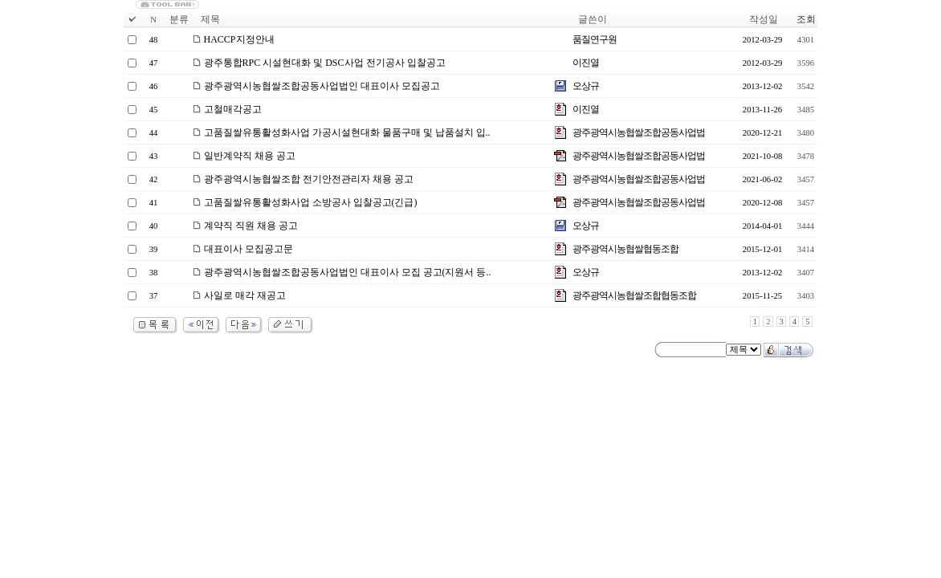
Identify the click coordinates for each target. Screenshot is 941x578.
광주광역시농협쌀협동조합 (625, 248)
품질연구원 (594, 39)
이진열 (585, 62)
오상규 (585, 86)
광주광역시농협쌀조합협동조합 (634, 295)
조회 (806, 19)
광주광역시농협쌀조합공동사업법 (638, 132)
